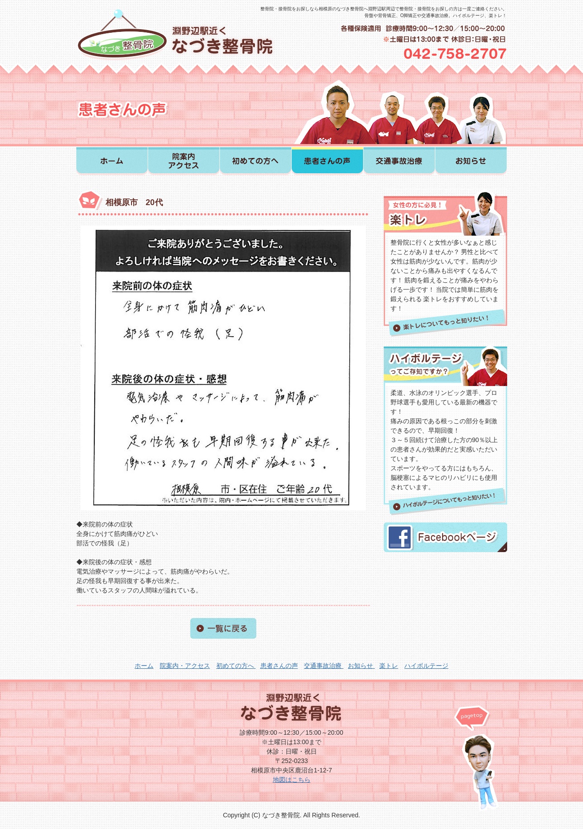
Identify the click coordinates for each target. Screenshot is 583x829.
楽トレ (388, 665)
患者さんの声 (279, 665)
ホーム (144, 665)
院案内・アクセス (185, 665)
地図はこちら (292, 779)
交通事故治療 (323, 665)
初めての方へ (236, 665)
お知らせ (361, 665)
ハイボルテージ (426, 665)
